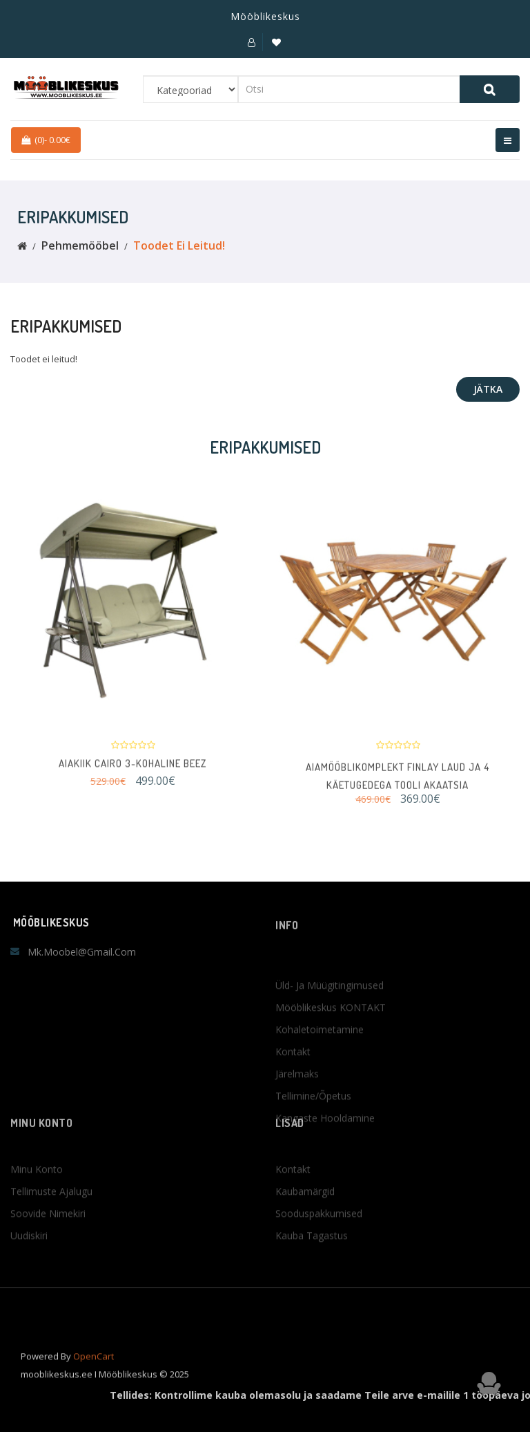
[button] (251, 42)
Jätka (487, 389)
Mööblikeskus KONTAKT (330, 1061)
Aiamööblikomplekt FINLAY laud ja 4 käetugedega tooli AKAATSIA (397, 788)
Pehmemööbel (80, 245)
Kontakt (293, 1106)
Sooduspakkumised (318, 1246)
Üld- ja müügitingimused (329, 1039)
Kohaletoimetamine (319, 1083)
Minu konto (36, 1202)
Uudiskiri (29, 1268)
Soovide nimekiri (48, 1246)
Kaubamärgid (305, 1224)
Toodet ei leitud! (179, 245)
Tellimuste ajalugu (51, 1224)
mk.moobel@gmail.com (82, 951)
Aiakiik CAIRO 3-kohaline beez (132, 770)
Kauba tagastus (311, 1268)
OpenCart (93, 1367)
